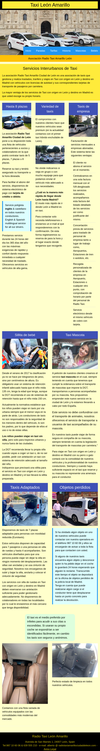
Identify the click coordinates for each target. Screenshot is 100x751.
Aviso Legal (50, 749)
